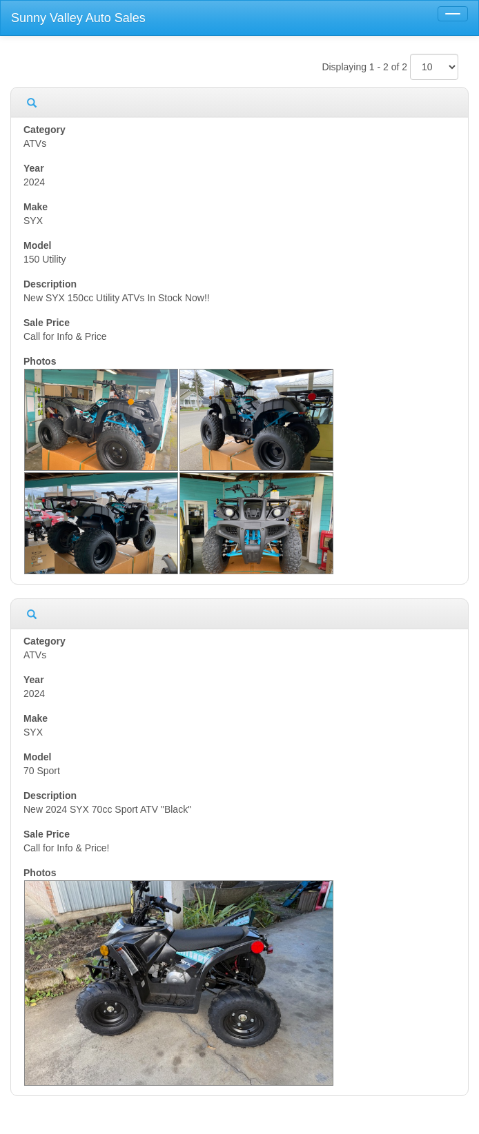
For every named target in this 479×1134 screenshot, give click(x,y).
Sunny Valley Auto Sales (78, 18)
